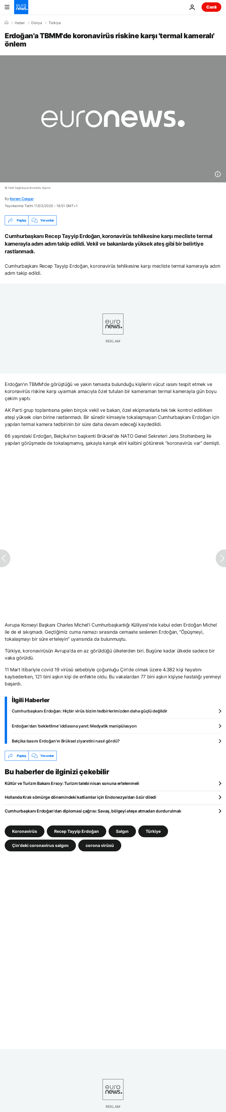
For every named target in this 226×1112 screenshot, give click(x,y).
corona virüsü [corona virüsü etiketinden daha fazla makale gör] (100, 845)
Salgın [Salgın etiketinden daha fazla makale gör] (122, 831)
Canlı (211, 6)
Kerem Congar (22, 199)
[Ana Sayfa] (6, 23)
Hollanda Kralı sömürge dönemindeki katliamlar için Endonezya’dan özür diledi (80, 797)
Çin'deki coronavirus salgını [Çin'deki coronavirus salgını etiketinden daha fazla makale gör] (40, 845)
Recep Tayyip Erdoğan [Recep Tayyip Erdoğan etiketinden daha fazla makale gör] (76, 831)
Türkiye (55, 23)
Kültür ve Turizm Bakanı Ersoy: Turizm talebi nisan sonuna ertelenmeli (72, 783)
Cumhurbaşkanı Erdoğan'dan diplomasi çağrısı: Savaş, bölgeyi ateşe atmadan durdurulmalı (93, 810)
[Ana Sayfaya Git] (21, 7)
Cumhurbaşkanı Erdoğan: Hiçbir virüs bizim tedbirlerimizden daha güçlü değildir (89, 710)
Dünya (36, 23)
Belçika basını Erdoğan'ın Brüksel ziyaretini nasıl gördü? (66, 740)
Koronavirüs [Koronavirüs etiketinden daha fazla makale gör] (24, 831)
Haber (20, 23)
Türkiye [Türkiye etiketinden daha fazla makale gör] (153, 831)
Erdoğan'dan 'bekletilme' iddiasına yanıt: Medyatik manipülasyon (74, 725)
